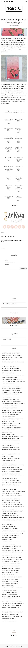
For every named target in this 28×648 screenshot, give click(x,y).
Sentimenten (12, 383)
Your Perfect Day (17, 616)
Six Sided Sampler (6, 386)
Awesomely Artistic (7, 357)
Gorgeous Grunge (7, 355)
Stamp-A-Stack (6, 601)
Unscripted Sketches (13, 607)
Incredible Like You (17, 392)
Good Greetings (14, 414)
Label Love (15, 484)
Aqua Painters (8, 177)
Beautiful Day (6, 513)
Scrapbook (14, 592)
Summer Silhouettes (7, 458)
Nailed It (16, 572)
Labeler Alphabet (17, 355)
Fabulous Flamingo (7, 539)
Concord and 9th (16, 388)
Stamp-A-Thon (14, 601)
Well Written (11, 381)
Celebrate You (12, 522)
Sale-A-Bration (6, 592)
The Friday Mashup (16, 427)
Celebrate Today (15, 440)
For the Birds (5, 414)
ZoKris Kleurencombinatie (9, 618)
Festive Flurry (20, 410)
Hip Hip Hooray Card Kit (8, 416)
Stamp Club (16, 598)
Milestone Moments (7, 572)
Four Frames (5, 548)
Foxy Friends (13, 548)
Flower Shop (5, 412)
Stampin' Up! (5, 366)
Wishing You (12, 612)
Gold (10, 552)
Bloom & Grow (15, 467)
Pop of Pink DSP (19, 588)
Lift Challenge (16, 568)
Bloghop (17, 386)
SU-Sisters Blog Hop (7, 498)
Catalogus (5, 522)
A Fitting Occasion (7, 462)
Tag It (20, 601)
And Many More (17, 401)
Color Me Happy (16, 353)
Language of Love (6, 568)
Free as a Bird (5, 478)
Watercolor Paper (18, 119)
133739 (8, 170)
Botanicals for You (18, 469)
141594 (8, 141)
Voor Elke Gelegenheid (17, 504)
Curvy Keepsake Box (7, 530)
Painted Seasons (20, 491)
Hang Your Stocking (16, 555)
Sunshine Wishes (14, 368)
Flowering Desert (7, 546)
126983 (8, 151)
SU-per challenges (18, 357)
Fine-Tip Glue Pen (9, 196)
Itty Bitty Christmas (13, 563)
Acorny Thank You (7, 401)
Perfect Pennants (16, 493)
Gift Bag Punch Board (17, 550)
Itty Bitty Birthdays (7, 394)
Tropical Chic (5, 399)
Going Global (13, 478)
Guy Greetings (6, 555)
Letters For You (19, 487)
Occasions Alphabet (7, 577)
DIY (14, 530)
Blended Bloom (6, 467)
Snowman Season (6, 596)
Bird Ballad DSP (14, 515)
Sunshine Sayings (13, 240)
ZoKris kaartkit (6, 620)
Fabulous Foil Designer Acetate (10, 541)
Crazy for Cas (6, 471)
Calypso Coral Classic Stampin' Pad (8, 149)
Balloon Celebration (7, 436)
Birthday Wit (15, 438)
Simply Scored (6, 500)
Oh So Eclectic (16, 449)
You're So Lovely (19, 361)
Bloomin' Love (6, 517)
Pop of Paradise (16, 451)
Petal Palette (6, 585)
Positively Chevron (7, 397)
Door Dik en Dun (6, 533)
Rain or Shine (5, 495)
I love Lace (16, 561)
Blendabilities (20, 465)
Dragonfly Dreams (15, 471)
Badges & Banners (7, 370)
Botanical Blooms (7, 469)
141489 (18, 169)
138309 (8, 197)
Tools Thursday (16, 605)
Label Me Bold (6, 487)
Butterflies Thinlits (19, 403)
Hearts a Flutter (6, 392)
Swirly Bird (17, 458)
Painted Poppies (6, 579)
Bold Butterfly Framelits (17, 517)
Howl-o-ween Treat (7, 419)
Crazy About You (14, 366)
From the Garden (6, 550)
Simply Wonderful (15, 500)
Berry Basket (13, 513)
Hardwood (5, 383)
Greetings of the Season (8, 480)
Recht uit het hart (7, 590)
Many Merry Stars (7, 449)
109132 (18, 179)
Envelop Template (14, 535)
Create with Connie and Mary (10, 528)
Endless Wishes (15, 473)
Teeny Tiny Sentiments (8, 372)
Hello (17, 480)
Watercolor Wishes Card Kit (9, 430)
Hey (21, 559)
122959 (18, 120)
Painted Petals (18, 577)
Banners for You (20, 381)
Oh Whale (11, 421)
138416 (8, 188)
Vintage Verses (6, 609)
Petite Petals (17, 423)
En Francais (5, 535)
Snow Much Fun (6, 502)
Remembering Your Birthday (9, 454)
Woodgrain (5, 614)
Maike (6, 260)
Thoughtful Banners (7, 375)
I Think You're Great (7, 561)
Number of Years (6, 491)
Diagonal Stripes (20, 530)
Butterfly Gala (6, 405)
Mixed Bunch (17, 394)
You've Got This (14, 399)
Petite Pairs (15, 364)
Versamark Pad (8, 157)
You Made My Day (13, 614)
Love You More (6, 570)
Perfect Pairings (15, 583)
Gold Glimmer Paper (8, 128)
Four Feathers (16, 443)
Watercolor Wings (18, 379)
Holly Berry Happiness (16, 482)
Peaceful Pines (6, 583)
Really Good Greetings (16, 495)
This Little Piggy (6, 605)
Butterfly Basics (6, 388)
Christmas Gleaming (7, 524)
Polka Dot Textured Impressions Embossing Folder (8, 168)
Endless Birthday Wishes (8, 410)
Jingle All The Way (7, 484)
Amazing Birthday (18, 511)
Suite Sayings (5, 368)
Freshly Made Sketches (8, 445)
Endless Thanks (6, 473)
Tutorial (4, 607)
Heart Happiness (16, 390)
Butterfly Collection (16, 519)
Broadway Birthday (19, 375)
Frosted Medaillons (7, 447)
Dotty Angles (6, 408)
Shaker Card (17, 498)
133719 (8, 129)
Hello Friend (5, 482)
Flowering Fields (16, 546)
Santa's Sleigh (6, 456)
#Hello (13, 460)
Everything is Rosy (14, 537)
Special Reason (13, 425)
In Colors (4, 563)
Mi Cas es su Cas (15, 570)
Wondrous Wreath (7, 432)
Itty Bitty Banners (18, 419)
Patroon (15, 581)
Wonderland (20, 612)
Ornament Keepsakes (7, 423)
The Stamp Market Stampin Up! (16, 603)
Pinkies (12, 585)
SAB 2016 (15, 590)
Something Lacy (16, 596)
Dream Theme (13, 408)
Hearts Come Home (7, 559)
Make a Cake (5, 489)
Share (12, 456)
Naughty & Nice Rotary (8, 574)
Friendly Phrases (16, 370)
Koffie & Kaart (15, 566)
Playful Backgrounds (8, 588)
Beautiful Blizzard (19, 436)
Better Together (6, 438)
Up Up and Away (6, 504)
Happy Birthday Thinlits (8, 557)
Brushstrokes (6, 440)
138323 (18, 141)
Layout (12, 487)
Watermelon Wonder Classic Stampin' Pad (18, 139)
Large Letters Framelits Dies (9, 377)
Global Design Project (8, 361)
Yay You (15, 506)
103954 (8, 178)
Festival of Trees (6, 443)
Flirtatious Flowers (14, 325)
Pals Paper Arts (6, 493)
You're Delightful (7, 616)
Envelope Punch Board (8, 476)
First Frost (5, 544)
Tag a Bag (4, 603)
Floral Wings (12, 544)
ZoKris (10, 646)
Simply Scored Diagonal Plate (10, 594)
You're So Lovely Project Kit (9, 509)
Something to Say (7, 598)
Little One (16, 447)
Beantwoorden (23, 268)
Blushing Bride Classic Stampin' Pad (18, 149)
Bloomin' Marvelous (7, 403)
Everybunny (5, 537)
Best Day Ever (5, 515)
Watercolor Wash (7, 506)
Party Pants (14, 579)
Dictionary (14, 405)
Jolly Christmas (6, 566)
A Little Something (7, 511)
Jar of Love (5, 421)
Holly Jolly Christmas (8, 359)
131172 (18, 151)
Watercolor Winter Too (17, 609)
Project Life (5, 425)
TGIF (13, 386)
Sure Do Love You (15, 502)
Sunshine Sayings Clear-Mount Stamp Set (8, 139)
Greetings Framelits (17, 552)
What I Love (5, 612)
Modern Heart (13, 489)
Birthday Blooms (6, 364)
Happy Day (18, 557)
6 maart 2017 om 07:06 (9, 262)
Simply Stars (16, 397)
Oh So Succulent (6, 451)
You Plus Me (21, 506)
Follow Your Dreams (15, 412)
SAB (19, 454)
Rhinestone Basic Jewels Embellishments (18, 187)
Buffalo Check (6, 519)
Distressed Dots (6, 390)
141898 (18, 160)
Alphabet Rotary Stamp (8, 434)
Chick (18, 522)
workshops (15, 620)
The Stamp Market (7, 379)
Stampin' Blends (6, 427)
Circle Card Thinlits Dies (8, 526)
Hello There (16, 559)
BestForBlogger (20, 646)
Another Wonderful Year (8, 465)
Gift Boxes (5, 552)
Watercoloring (6, 460)
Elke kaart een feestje (17, 533)
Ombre (5, 240)
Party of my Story (7, 581)
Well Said (4, 381)
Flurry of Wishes (19, 476)
